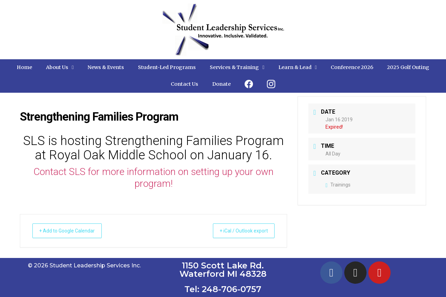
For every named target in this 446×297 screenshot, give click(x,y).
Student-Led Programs (167, 67)
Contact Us (184, 84)
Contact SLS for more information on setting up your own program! (153, 177)
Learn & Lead (297, 67)
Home (24, 67)
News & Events (105, 67)
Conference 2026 (352, 67)
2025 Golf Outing (408, 67)
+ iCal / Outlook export (238, 231)
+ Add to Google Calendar (72, 231)
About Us (60, 67)
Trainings (338, 185)
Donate (221, 84)
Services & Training (237, 67)
